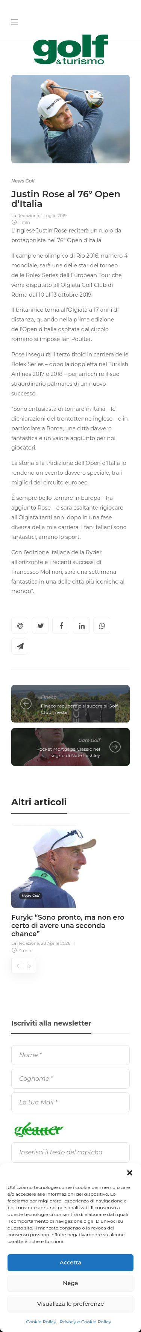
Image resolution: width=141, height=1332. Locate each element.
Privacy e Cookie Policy (85, 1321)
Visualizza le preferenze (70, 1303)
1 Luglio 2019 (54, 215)
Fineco (48, 697)
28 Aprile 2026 (55, 943)
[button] (129, 1173)
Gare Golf (89, 740)
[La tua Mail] (70, 1102)
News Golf (23, 181)
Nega (70, 1283)
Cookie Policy (41, 1321)
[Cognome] (70, 1079)
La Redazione (25, 215)
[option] (70, 888)
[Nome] (70, 1055)
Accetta (71, 1262)
